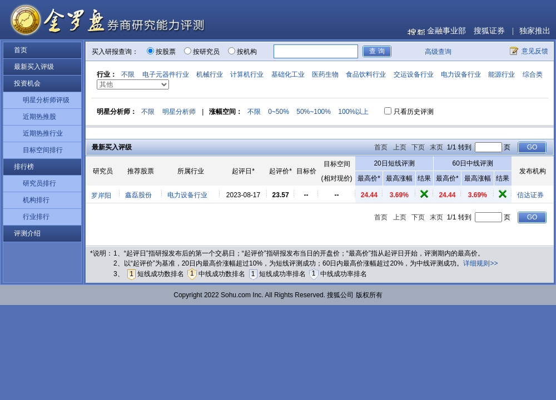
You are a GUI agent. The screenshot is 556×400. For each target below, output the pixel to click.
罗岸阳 (101, 195)
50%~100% (313, 112)
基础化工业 (288, 74)
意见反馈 (535, 51)
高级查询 (438, 52)
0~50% (278, 112)
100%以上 (353, 112)
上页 (399, 147)
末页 (436, 147)
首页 (20, 50)
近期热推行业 (43, 133)
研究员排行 (39, 183)
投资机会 (27, 83)
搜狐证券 (489, 31)
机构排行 (36, 200)
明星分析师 (179, 112)
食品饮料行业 (366, 74)
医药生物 (325, 74)
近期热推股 (39, 117)
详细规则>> (480, 263)
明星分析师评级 (46, 100)
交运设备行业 (414, 74)
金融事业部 (446, 31)
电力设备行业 (461, 74)
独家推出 (534, 31)
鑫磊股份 (138, 195)
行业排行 (36, 217)
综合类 (533, 74)
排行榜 (24, 167)
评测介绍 (27, 233)
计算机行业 (247, 74)
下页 (418, 147)
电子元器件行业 (165, 74)
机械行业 (209, 74)
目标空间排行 (43, 150)
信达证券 (530, 195)
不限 (128, 74)
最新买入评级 (34, 67)
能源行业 (501, 74)
